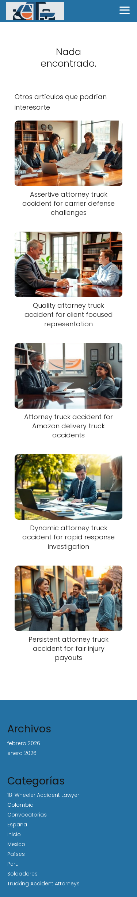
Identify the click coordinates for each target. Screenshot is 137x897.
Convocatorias (27, 814)
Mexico (16, 844)
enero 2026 (22, 753)
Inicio (14, 834)
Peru (13, 864)
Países (16, 854)
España (17, 824)
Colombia (20, 805)
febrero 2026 (23, 743)
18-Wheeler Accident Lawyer (43, 795)
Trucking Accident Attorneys (43, 883)
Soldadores (22, 873)
